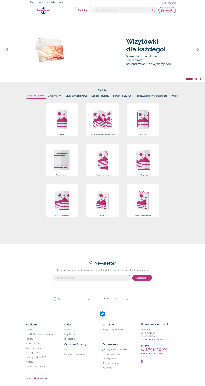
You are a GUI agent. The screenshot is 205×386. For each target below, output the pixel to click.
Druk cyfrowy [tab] (54, 95)
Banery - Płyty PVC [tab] (122, 95)
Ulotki (29, 329)
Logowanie (169, 3)
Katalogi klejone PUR (36, 357)
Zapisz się (142, 277)
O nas (41, 2)
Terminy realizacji (111, 354)
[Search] (125, 11)
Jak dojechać (70, 338)
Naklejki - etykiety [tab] (100, 95)
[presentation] (102, 288)
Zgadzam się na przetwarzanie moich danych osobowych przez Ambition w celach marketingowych (94, 299)
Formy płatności (110, 358)
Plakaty (29, 338)
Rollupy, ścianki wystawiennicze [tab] (151, 95)
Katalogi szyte (33, 352)
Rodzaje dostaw (110, 363)
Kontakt (51, 2)
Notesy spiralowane (35, 366)
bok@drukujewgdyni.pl (152, 339)
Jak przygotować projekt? (114, 349)
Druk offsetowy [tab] (36, 95)
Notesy (29, 361)
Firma (67, 329)
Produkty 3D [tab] (177, 95)
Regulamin (69, 334)
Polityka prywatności (112, 329)
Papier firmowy (33, 343)
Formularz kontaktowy (75, 354)
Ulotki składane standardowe (40, 334)
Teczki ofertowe (33, 348)
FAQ (61, 2)
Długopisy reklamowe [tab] (76, 95)
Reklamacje (108, 367)
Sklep (31, 2)
